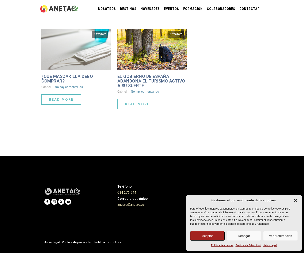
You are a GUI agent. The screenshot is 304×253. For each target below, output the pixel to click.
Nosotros (107, 9)
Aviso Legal (270, 245)
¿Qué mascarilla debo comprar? (67, 78)
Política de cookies (222, 245)
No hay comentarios (69, 87)
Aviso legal (52, 242)
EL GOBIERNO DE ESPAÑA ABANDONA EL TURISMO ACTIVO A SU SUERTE (151, 81)
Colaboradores (221, 9)
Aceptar (207, 236)
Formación (193, 9)
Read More (61, 99)
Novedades (150, 9)
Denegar (244, 236)
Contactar (249, 9)
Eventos (171, 9)
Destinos (128, 9)
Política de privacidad (77, 242)
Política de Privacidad (248, 245)
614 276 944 (126, 193)
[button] (295, 200)
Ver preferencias (280, 236)
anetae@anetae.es (131, 205)
